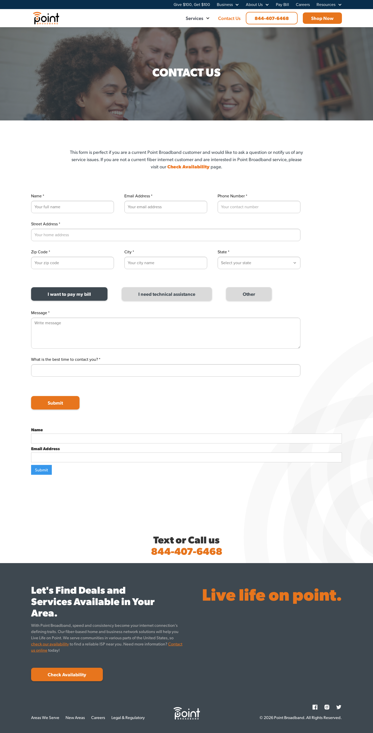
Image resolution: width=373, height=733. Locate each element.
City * (129, 252)
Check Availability (67, 674)
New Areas (75, 717)
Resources (326, 4)
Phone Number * (232, 196)
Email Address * (138, 196)
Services (194, 18)
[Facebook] (315, 707)
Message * (40, 312)
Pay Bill (282, 4)
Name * (37, 196)
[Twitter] (339, 707)
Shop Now (322, 18)
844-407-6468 (272, 18)
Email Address (45, 448)
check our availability (50, 643)
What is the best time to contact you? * (65, 359)
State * (223, 252)
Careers (303, 4)
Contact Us (229, 18)
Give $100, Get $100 (192, 4)
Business (225, 4)
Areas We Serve (45, 717)
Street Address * (45, 224)
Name (37, 429)
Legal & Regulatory (128, 717)
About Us (254, 4)
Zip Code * (40, 252)
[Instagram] (327, 707)
